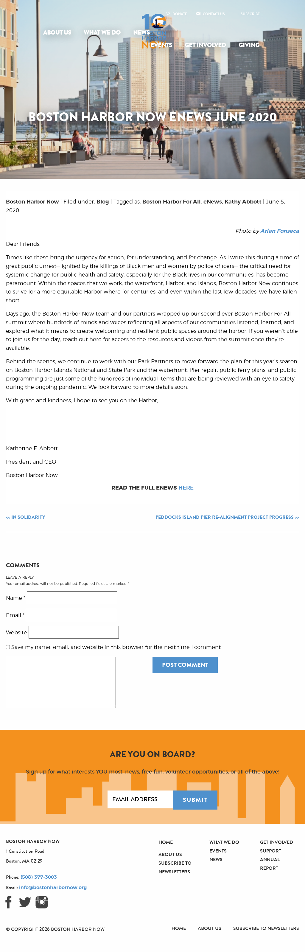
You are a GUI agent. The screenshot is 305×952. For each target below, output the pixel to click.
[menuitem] (58, 33)
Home (165, 842)
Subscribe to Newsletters (266, 928)
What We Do (102, 32)
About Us (57, 32)
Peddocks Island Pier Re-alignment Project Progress (224, 517)
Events (161, 45)
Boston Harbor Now (32, 202)
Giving (249, 45)
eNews (212, 202)
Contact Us (214, 14)
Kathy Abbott (243, 202)
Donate (179, 14)
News (141, 32)
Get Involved (205, 45)
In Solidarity (28, 517)
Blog (103, 202)
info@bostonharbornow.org (53, 887)
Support (270, 850)
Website (16, 633)
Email (15, 615)
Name (15, 598)
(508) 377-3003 (39, 877)
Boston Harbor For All (171, 202)
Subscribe (250, 14)
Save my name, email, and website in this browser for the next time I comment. (116, 647)
